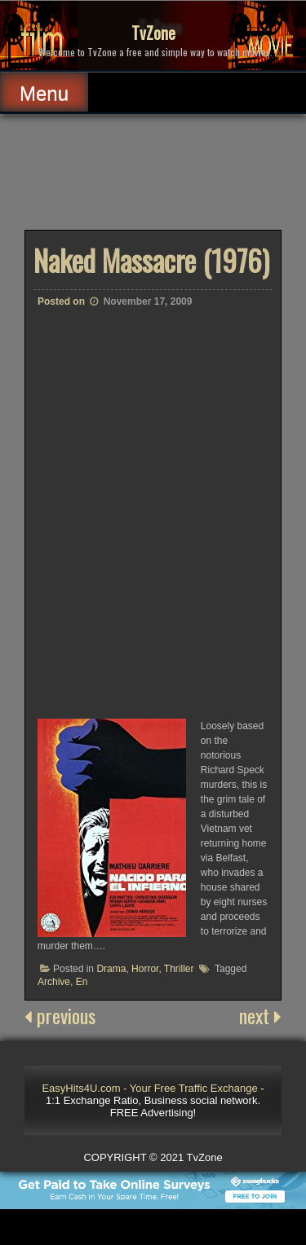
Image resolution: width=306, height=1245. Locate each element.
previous (59, 1015)
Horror (144, 968)
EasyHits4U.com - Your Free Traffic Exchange (149, 1088)
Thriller (179, 968)
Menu (44, 93)
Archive (54, 982)
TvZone (153, 32)
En (82, 982)
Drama (111, 968)
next (260, 1015)
